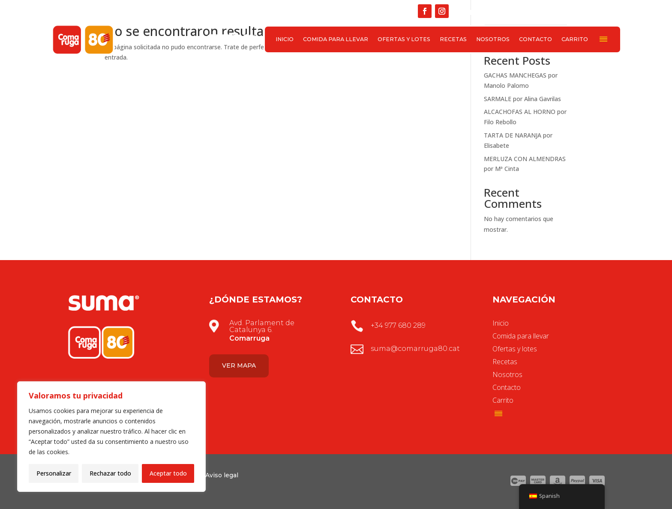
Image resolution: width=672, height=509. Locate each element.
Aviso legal (221, 475)
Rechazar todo (110, 473)
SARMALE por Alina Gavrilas (522, 99)
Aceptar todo (168, 473)
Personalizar (53, 473)
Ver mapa (239, 365)
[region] (111, 436)
